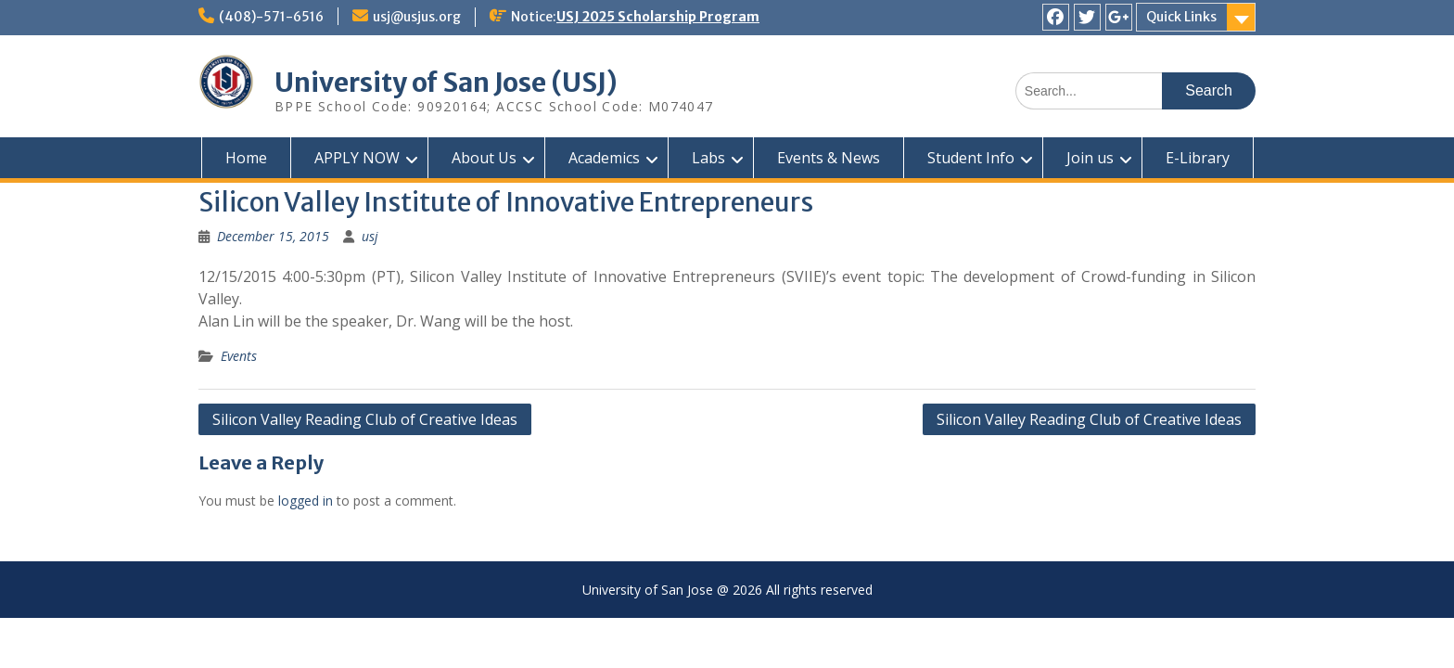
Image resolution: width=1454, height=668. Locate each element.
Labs (708, 158)
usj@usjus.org (417, 16)
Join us (1090, 158)
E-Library (1198, 158)
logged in (305, 500)
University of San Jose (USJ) (446, 82)
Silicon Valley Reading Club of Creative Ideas (364, 419)
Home (246, 158)
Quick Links (1181, 16)
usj (370, 236)
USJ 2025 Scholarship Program (657, 16)
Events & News (828, 158)
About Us (484, 158)
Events (239, 356)
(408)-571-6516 (271, 16)
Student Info (970, 158)
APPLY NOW (357, 158)
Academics (604, 158)
